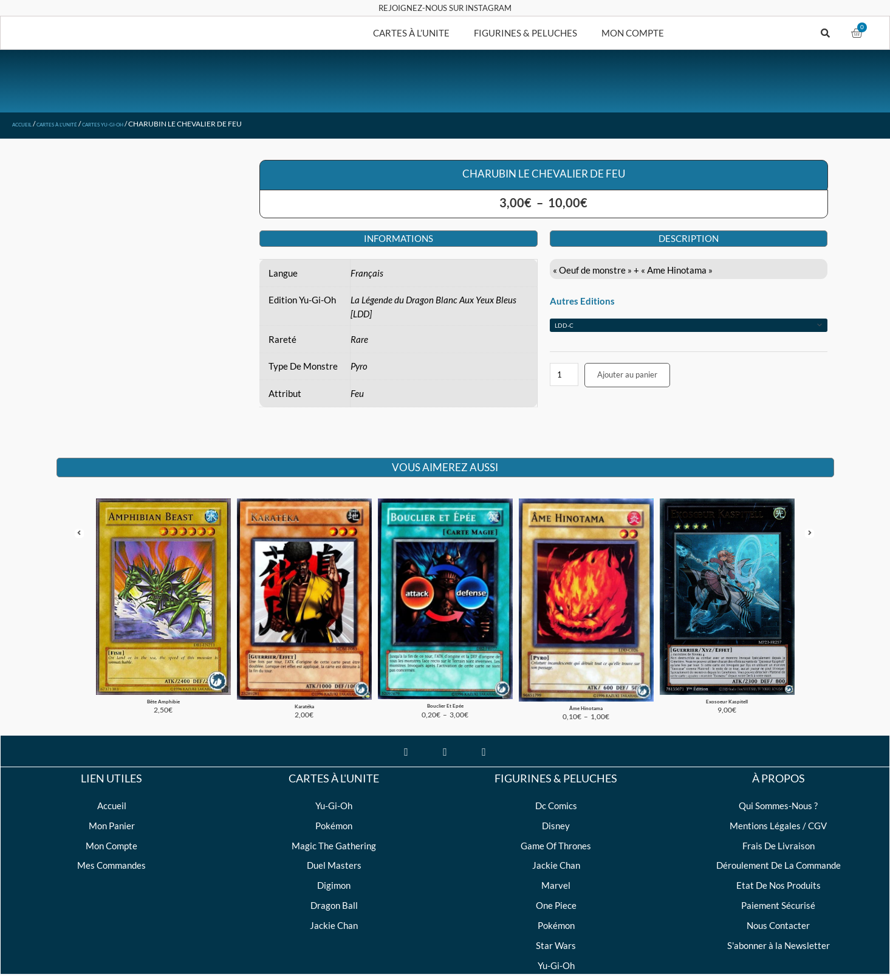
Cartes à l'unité (77, 123)
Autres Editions (582, 300)
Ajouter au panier (627, 374)
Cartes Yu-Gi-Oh (143, 123)
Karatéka (304, 683)
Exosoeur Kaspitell (727, 679)
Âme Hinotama (586, 685)
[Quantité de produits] (564, 374)
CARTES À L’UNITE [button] (411, 32)
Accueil (27, 123)
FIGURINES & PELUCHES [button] (525, 32)
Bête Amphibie (163, 679)
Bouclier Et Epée (445, 683)
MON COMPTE (632, 32)
